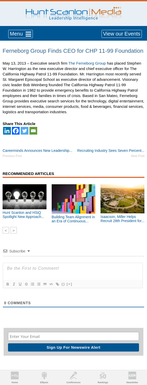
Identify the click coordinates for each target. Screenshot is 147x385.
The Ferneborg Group (87, 63)
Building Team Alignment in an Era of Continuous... (73, 219)
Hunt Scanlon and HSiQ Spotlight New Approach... (23, 215)
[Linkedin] (7, 131)
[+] (69, 284)
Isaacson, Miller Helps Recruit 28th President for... (122, 219)
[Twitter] (24, 131)
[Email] (33, 131)
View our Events (121, 34)
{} (63, 284)
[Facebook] (16, 131)
